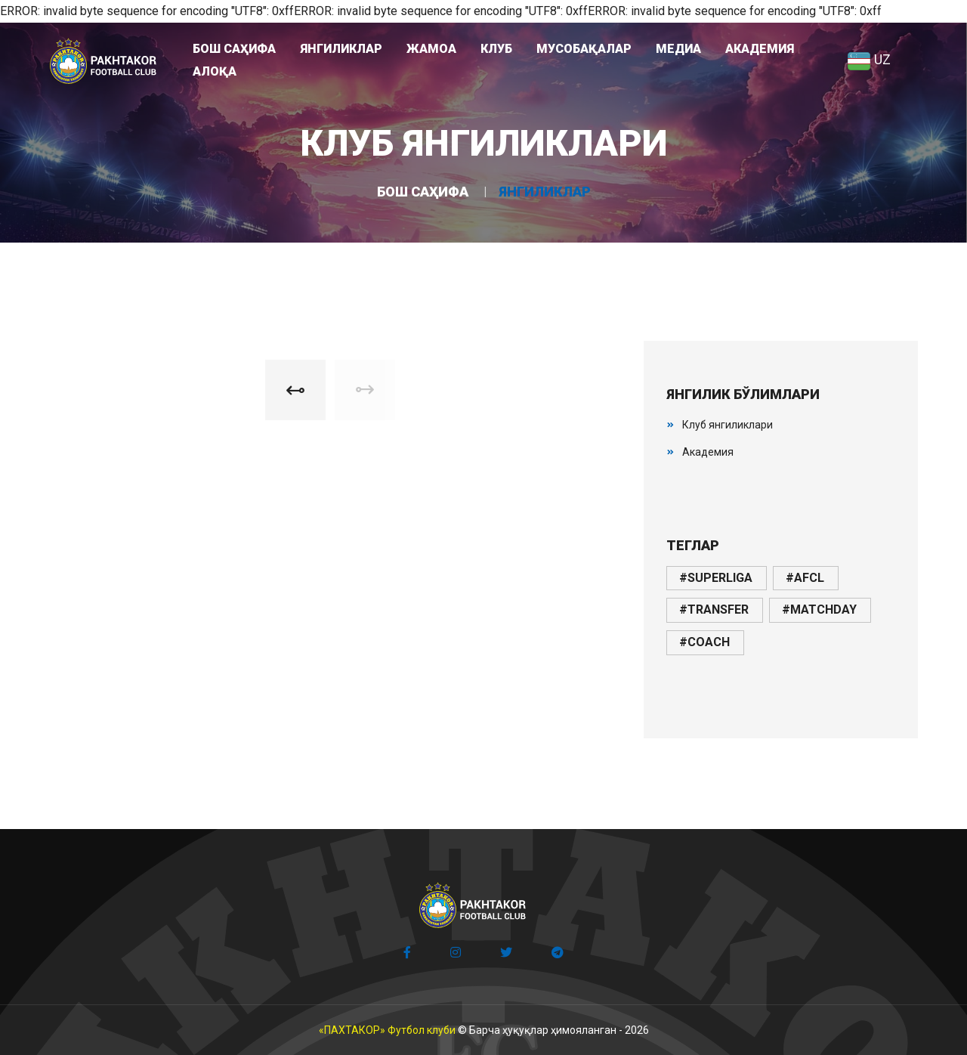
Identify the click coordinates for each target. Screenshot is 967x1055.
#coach (704, 642)
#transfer (714, 609)
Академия (708, 452)
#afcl (805, 578)
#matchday (819, 609)
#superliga (715, 578)
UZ (869, 59)
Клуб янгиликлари (727, 425)
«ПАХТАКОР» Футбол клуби (387, 1030)
